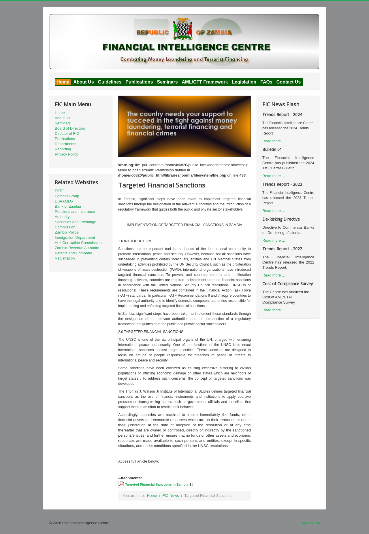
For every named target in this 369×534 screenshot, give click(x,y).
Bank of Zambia (68, 206)
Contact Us (288, 81)
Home (63, 81)
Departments (65, 144)
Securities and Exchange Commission (75, 224)
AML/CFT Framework (205, 81)
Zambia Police (66, 232)
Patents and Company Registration (73, 255)
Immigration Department (75, 237)
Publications (139, 81)
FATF (59, 191)
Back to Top (310, 523)
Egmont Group (67, 196)
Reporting (63, 149)
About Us (83, 81)
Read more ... (273, 141)
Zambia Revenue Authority (77, 248)
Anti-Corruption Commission (78, 243)
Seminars (167, 81)
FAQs (266, 81)
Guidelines (110, 81)
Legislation (244, 81)
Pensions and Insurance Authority (75, 214)
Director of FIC (67, 133)
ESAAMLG (64, 201)
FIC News (171, 495)
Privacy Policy (66, 154)
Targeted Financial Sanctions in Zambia (156, 484)
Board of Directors (70, 128)
